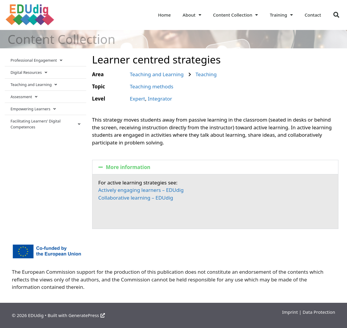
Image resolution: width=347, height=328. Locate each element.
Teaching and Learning (34, 85)
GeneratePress (86, 315)
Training (281, 15)
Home (164, 15)
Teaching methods (151, 86)
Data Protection (319, 312)
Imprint (290, 312)
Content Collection (235, 15)
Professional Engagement (36, 60)
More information (128, 167)
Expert (137, 98)
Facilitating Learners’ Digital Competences (45, 124)
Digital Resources (29, 72)
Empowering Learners (33, 109)
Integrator (160, 98)
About (192, 15)
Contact (313, 15)
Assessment (24, 97)
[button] (336, 15)
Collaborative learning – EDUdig (135, 197)
